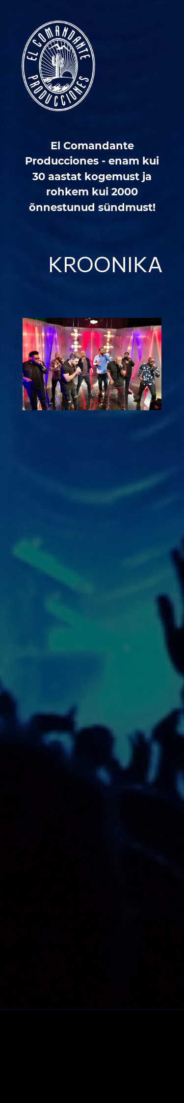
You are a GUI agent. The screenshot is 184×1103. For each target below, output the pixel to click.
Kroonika (105, 263)
